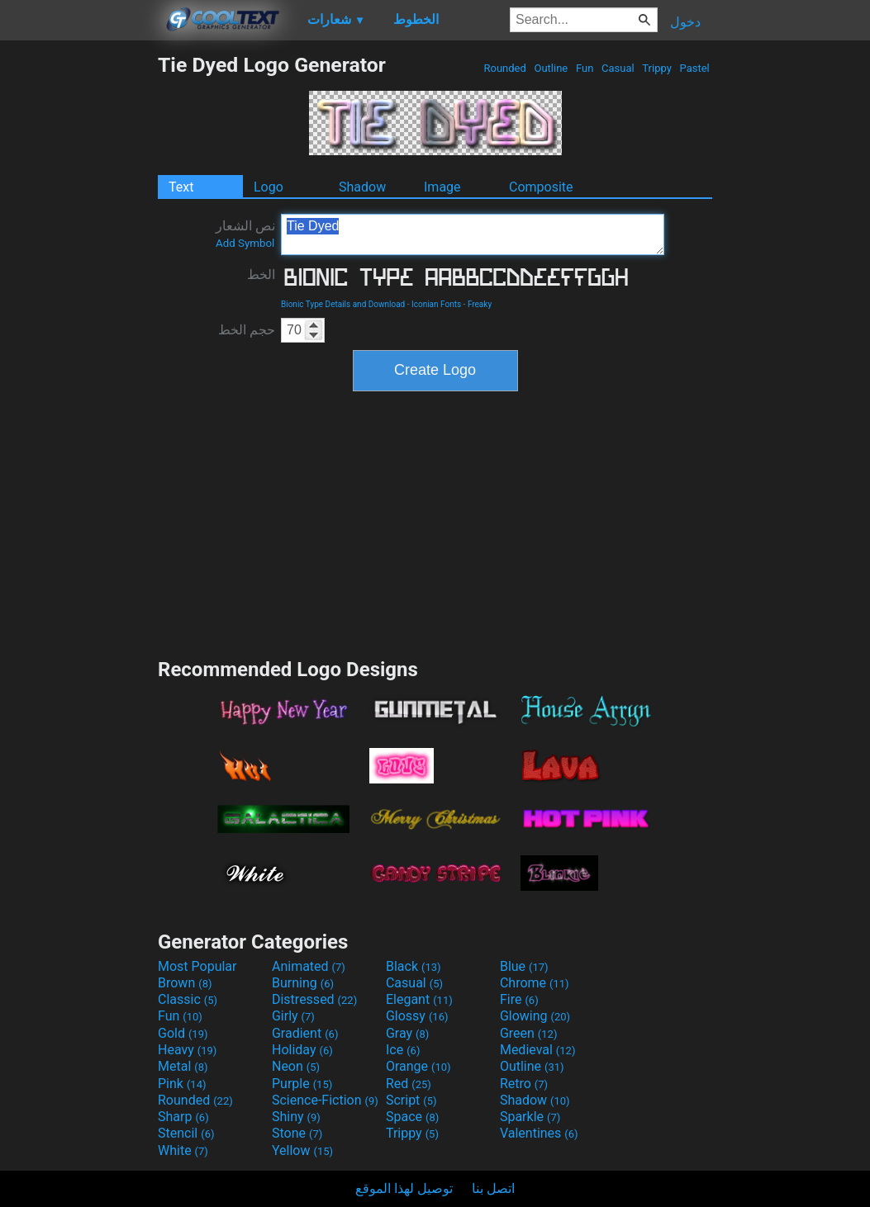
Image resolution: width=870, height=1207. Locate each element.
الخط (261, 274)
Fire (519, 999)
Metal (183, 1066)
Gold (183, 1033)
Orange (418, 1066)
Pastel (694, 68)
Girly (293, 1016)
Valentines (539, 1133)
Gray (407, 1033)
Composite (541, 187)
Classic (187, 999)
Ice (403, 1050)
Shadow (362, 187)
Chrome (534, 983)
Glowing (535, 1016)
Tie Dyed (472, 234)
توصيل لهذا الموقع (404, 1188)
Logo (268, 187)
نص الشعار (245, 233)
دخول (685, 22)
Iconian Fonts (436, 304)
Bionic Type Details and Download (343, 304)
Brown (185, 983)
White (183, 1150)
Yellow (302, 1150)
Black (413, 966)
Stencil (186, 1133)
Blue (524, 966)
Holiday (302, 1050)
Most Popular (197, 966)
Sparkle (530, 1116)
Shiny (296, 1116)
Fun (585, 68)
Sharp (183, 1116)
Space (412, 1116)
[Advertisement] (78, 300)
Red (408, 1083)
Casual (618, 68)
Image (442, 187)
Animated (308, 966)
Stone (297, 1133)
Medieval (538, 1050)
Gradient (305, 1033)
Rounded (505, 68)
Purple (302, 1083)
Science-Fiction (325, 1100)
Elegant (419, 999)
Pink (182, 1083)
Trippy (656, 68)
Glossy (417, 1016)
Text (181, 187)
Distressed (314, 999)
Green (529, 1033)
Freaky (480, 304)
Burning (303, 983)
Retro (524, 1083)
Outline (550, 68)
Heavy (187, 1050)
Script (411, 1100)
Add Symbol (245, 243)
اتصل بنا (493, 1188)
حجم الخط (246, 330)
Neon (296, 1066)
